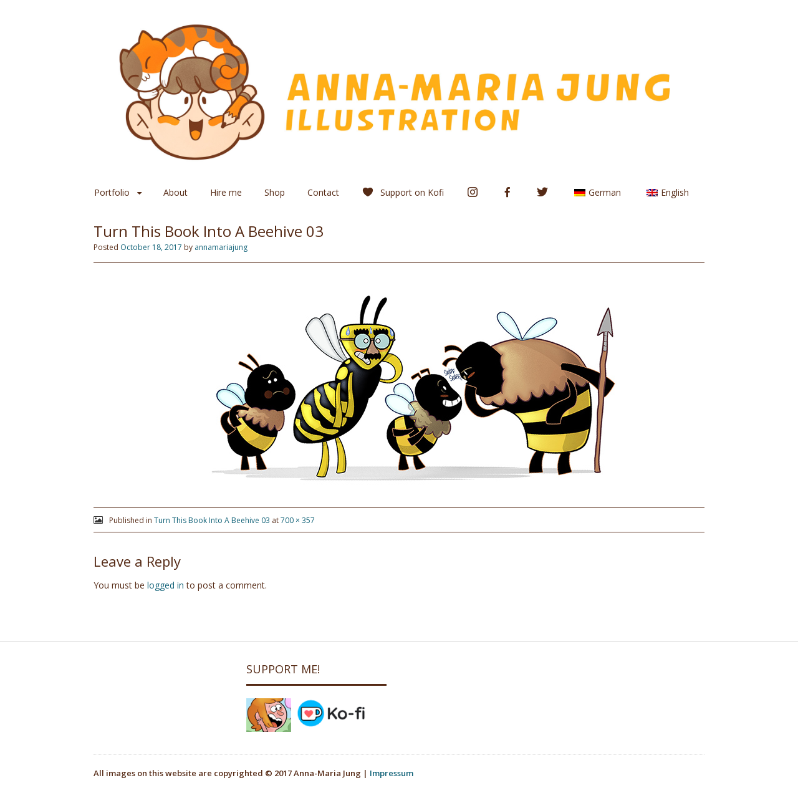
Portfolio (112, 192)
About (175, 192)
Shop (274, 192)
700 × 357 (298, 520)
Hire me (226, 192)
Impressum (391, 773)
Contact (323, 192)
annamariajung (221, 247)
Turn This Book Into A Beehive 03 (212, 520)
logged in (165, 585)
